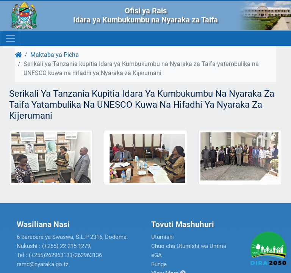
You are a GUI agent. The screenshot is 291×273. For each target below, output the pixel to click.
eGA (156, 255)
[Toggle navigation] (10, 38)
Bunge (159, 264)
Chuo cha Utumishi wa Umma (188, 246)
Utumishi (162, 237)
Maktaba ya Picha (54, 54)
